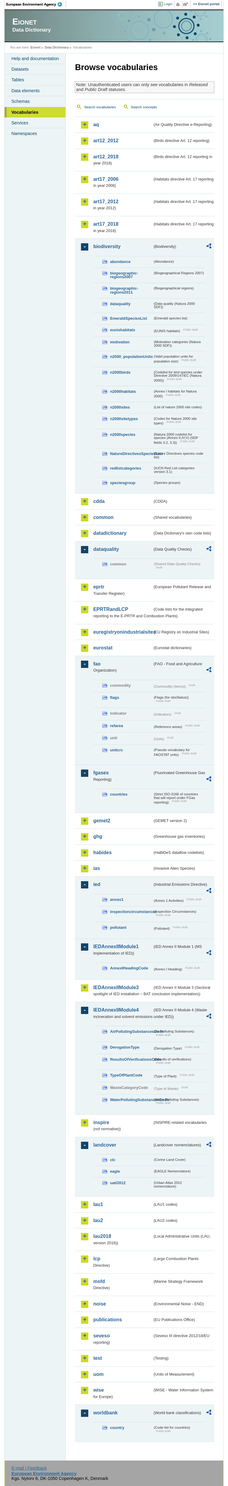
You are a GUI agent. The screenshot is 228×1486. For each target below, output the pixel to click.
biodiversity (107, 246)
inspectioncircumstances (131, 911)
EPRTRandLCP (110, 609)
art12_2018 (105, 156)
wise (98, 1390)
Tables (17, 79)
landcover (104, 1144)
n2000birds (120, 372)
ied (96, 884)
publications (107, 1319)
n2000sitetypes (124, 418)
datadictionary (109, 533)
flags (114, 697)
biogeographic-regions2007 (124, 275)
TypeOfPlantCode (126, 1075)
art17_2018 (105, 224)
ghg (97, 836)
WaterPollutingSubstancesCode (131, 1099)
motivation (120, 342)
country (117, 1427)
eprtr (98, 586)
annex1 (116, 899)
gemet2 (101, 820)
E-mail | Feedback (29, 1468)
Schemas (20, 101)
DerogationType (124, 1047)
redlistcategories (125, 468)
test (97, 1358)
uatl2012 (117, 1183)
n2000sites (120, 407)
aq (96, 124)
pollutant (118, 927)
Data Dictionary (57, 47)
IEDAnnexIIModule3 (116, 987)
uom (98, 1374)
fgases (101, 772)
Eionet (35, 47)
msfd (99, 1281)
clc (112, 1159)
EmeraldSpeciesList (128, 318)
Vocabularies (24, 112)
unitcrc (116, 750)
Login (168, 4)
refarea (116, 725)
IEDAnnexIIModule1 (116, 946)
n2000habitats (123, 391)
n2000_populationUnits (131, 356)
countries (119, 794)
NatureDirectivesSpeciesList (131, 453)
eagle (115, 1171)
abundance (120, 261)
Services (19, 122)
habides (102, 852)
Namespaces (24, 133)
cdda (98, 501)
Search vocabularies (100, 107)
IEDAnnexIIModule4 (116, 1010)
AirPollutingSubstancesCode (131, 1031)
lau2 (98, 1220)
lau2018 (102, 1236)
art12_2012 (105, 140)
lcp (96, 1258)
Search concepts (144, 107)
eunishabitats (122, 330)
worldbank (105, 1412)
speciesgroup (122, 482)
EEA (36, 4)
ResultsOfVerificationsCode (131, 1059)
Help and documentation (35, 58)
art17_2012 (105, 201)
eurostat (102, 647)
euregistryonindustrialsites (123, 632)
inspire (101, 1122)
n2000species (122, 434)
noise (99, 1303)
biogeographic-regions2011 (124, 290)
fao (96, 663)
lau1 (98, 1204)
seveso (101, 1335)
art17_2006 (105, 179)
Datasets (20, 69)
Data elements (25, 90)
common (103, 517)
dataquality (120, 304)
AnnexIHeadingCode (129, 968)
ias (96, 868)
